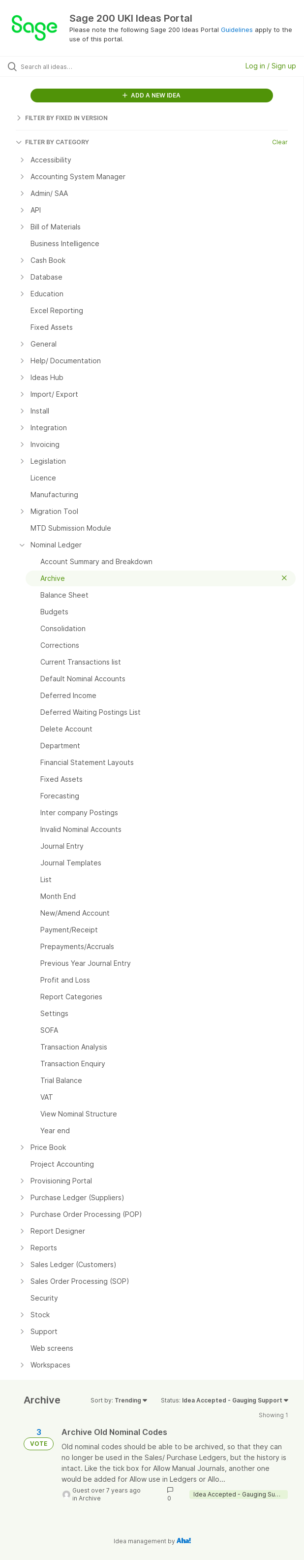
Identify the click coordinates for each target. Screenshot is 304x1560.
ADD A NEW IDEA (151, 95)
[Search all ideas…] (76, 66)
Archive (90, 1498)
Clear (280, 142)
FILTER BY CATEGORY (52, 142)
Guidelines (237, 29)
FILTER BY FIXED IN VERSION (62, 118)
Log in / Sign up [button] (270, 66)
